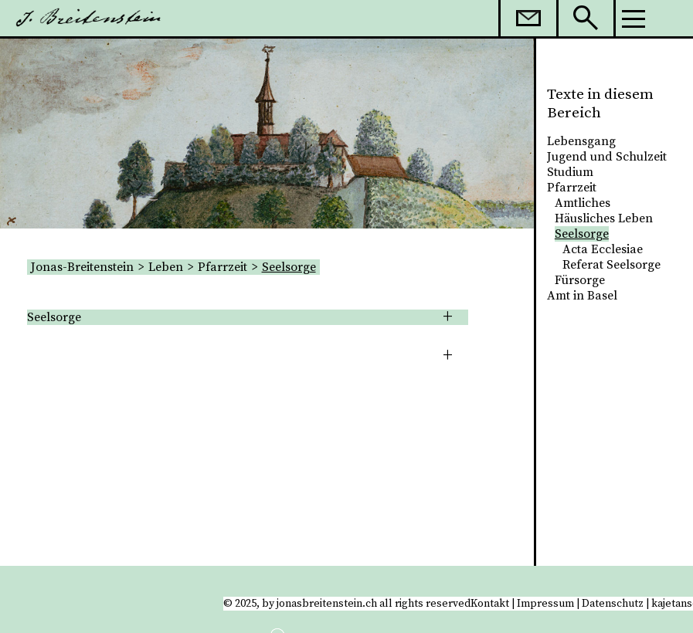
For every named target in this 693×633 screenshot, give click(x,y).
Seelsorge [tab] (54, 317)
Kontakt (489, 604)
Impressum (545, 604)
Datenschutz (613, 604)
